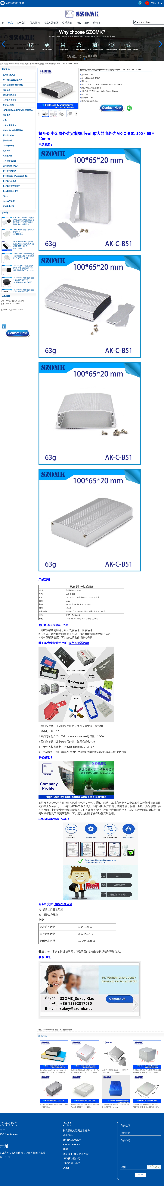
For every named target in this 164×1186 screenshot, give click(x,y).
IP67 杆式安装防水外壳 (13, 80)
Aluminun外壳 (48, 1030)
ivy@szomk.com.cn (15, 3)
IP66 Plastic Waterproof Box (15, 176)
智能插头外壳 (8, 206)
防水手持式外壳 (9, 95)
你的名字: (126, 1125)
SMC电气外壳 (9, 201)
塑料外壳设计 (63, 904)
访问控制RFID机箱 (11, 166)
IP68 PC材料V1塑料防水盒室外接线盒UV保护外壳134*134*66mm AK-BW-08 (23, 282)
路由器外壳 (7, 156)
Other (12, 64)
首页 (1, 64)
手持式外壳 (7, 140)
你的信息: (126, 1140)
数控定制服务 (67, 1030)
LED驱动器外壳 (9, 161)
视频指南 (35, 22)
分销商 (96, 22)
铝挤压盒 (6, 90)
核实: (123, 1167)
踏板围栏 (6, 115)
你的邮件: (126, 1133)
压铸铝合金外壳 (9, 100)
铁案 (5, 120)
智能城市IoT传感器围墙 (13, 130)
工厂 (2, 1130)
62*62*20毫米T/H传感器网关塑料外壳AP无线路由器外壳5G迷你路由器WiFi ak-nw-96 (23, 270)
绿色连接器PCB (79, 643)
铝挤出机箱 (20, 64)
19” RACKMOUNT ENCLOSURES (18, 110)
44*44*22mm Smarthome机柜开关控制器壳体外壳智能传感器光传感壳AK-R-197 (23, 258)
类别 (6, 64)
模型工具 (58, 1030)
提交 (140, 1175)
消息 (86, 22)
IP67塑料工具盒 (9, 181)
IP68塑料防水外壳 (10, 191)
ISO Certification (9, 1134)
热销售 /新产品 (9, 75)
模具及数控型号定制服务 (13, 85)
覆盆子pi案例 (8, 105)
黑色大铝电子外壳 (58, 625)
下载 (78, 22)
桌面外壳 (6, 151)
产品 (10, 22)
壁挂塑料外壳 (8, 135)
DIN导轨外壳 (8, 145)
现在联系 (18, 333)
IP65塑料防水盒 (9, 171)
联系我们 (67, 22)
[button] (77, 59)
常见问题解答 (51, 22)
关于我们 (21, 22)
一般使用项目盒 (9, 125)
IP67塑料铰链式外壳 (11, 186)
